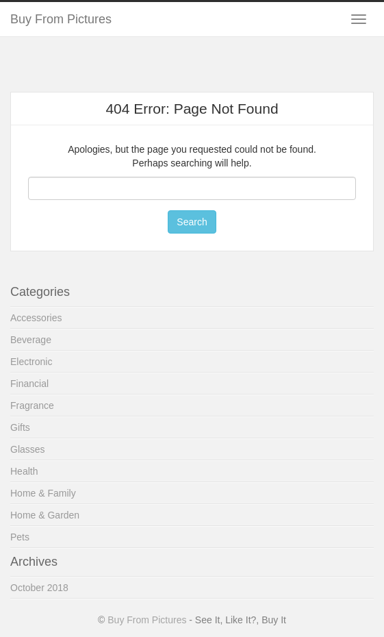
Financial (29, 383)
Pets (19, 537)
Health (24, 471)
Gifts (20, 427)
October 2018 (39, 587)
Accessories (36, 317)
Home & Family (43, 493)
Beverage (30, 339)
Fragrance (32, 405)
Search (192, 221)
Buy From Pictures (61, 19)
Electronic (31, 361)
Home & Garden (44, 515)
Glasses (27, 449)
